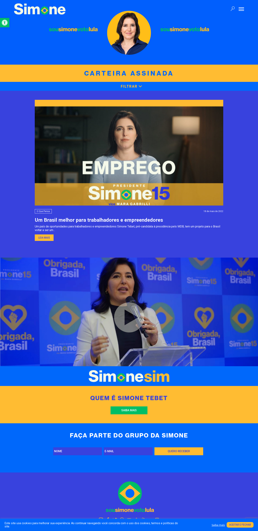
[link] (4, 22)
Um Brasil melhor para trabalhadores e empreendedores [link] (99, 220)
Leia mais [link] (44, 237)
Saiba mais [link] (129, 410)
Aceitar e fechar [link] (240, 524)
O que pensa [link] (43, 211)
